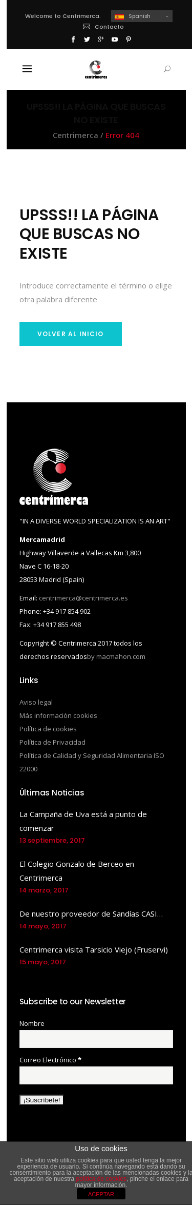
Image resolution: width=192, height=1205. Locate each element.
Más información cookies (58, 715)
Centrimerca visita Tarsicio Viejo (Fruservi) (93, 949)
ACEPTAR (101, 1194)
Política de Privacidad (52, 742)
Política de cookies (48, 728)
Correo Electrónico (50, 1059)
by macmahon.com (116, 656)
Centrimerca (75, 135)
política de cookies (101, 1178)
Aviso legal (36, 702)
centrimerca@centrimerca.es (83, 597)
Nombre (32, 1023)
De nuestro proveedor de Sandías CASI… (91, 913)
